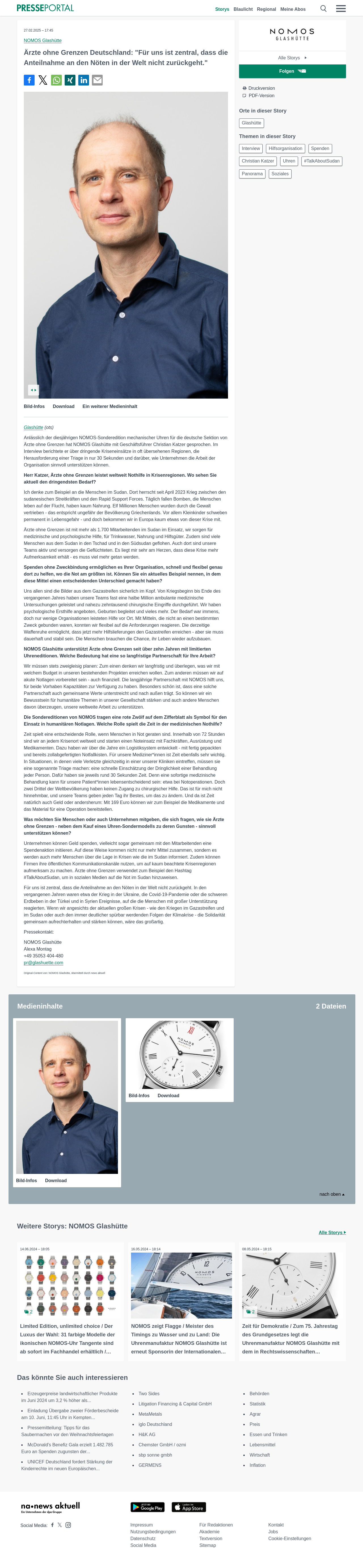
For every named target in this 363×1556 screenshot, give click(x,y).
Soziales (329, 177)
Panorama (299, 177)
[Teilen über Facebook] (29, 80)
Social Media (143, 1542)
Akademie (209, 1528)
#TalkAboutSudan (260, 177)
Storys (222, 9)
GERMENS (150, 1462)
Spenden (325, 149)
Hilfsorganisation (288, 149)
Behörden (259, 1390)
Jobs (273, 1528)
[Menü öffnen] (341, 9)
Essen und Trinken (268, 1431)
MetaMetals (150, 1411)
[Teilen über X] (42, 80)
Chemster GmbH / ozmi (162, 1441)
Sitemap (207, 1542)
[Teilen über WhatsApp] (56, 80)
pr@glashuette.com (43, 962)
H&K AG (147, 1431)
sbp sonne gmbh (155, 1451)
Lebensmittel (262, 1441)
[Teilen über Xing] (70, 80)
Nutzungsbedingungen (153, 1528)
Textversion (210, 1535)
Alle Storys (292, 57)
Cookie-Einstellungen (289, 1535)
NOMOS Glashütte (43, 40)
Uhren (292, 163)
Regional (266, 9)
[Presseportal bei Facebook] (51, 1522)
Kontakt (276, 1521)
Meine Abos (293, 9)
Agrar (255, 1411)
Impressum (141, 1521)
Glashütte (33, 427)
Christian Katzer (259, 163)
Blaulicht (243, 9)
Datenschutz (143, 1535)
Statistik (257, 1400)
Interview (252, 149)
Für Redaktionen (216, 1521)
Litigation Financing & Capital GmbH (175, 1400)
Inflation (257, 1462)
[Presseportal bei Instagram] (66, 1521)
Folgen (292, 71)
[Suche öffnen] (323, 9)
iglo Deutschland (155, 1421)
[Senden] (97, 80)
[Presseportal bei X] (58, 1522)
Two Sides (149, 1390)
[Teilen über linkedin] (83, 80)
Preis (255, 1421)
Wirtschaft (260, 1451)
